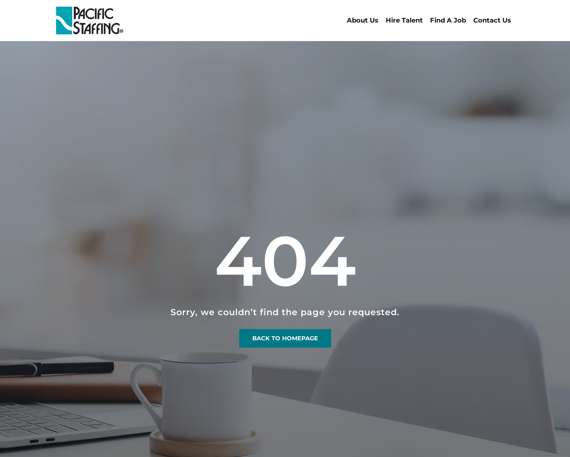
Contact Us (492, 20)
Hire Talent (404, 20)
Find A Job (448, 20)
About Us (362, 20)
